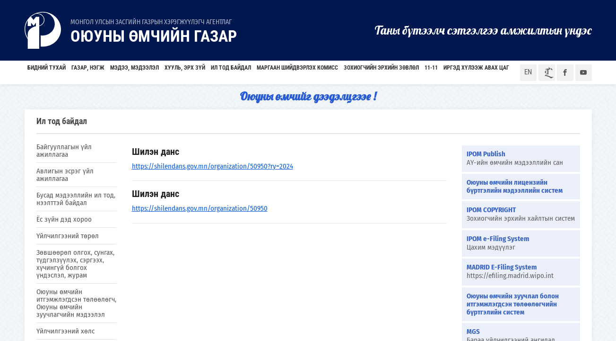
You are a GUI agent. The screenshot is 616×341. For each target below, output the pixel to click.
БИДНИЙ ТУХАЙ (46, 67)
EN (528, 72)
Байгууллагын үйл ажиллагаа (64, 151)
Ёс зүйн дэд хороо (64, 219)
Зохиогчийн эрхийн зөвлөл (381, 67)
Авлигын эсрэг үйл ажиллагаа (65, 175)
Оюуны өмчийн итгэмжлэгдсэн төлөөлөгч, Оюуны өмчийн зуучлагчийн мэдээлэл (76, 303)
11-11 (431, 67)
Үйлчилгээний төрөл (67, 236)
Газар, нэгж (87, 67)
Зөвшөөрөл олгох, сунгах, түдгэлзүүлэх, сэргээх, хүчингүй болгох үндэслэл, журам (75, 263)
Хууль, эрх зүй (185, 67)
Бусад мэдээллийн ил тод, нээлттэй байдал (75, 199)
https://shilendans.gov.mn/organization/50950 (200, 208)
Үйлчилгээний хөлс (65, 331)
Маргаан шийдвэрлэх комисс (297, 67)
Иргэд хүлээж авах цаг (476, 67)
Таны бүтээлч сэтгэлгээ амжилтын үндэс (483, 30)
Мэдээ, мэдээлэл (134, 67)
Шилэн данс (155, 151)
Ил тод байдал (231, 67)
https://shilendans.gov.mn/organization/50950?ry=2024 (212, 166)
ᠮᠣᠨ (547, 73)
